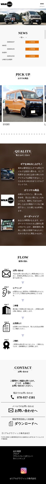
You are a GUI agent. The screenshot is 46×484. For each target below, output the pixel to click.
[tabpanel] (23, 105)
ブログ (16, 454)
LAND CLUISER (7, 59)
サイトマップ (19, 459)
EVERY (4, 52)
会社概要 (17, 451)
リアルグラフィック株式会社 (23, 478)
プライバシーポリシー (23, 456)
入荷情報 (32, 42)
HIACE (4, 45)
